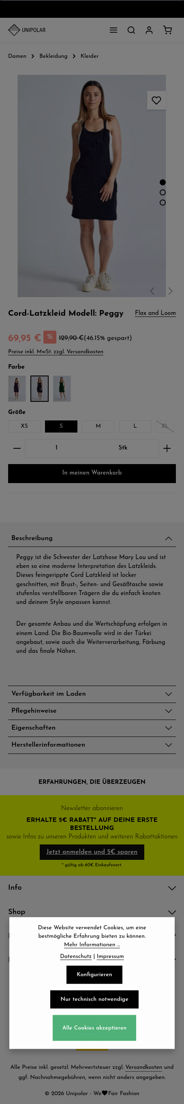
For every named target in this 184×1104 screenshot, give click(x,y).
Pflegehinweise (34, 711)
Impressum (110, 972)
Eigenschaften (33, 728)
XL (167, 428)
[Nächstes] (170, 291)
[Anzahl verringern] (17, 448)
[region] (92, 186)
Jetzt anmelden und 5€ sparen (92, 852)
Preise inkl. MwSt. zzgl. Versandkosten (55, 352)
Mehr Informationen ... (92, 961)
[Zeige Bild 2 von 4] (163, 193)
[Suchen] (131, 30)
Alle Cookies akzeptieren (94, 1044)
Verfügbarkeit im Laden (48, 694)
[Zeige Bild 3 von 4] (163, 203)
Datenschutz (76, 972)
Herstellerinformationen (48, 745)
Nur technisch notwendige (94, 1015)
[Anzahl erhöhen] (167, 448)
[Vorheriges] (153, 291)
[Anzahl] (56, 448)
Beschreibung (32, 538)
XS (24, 426)
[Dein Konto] (149, 30)
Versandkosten (143, 1067)
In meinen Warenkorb (92, 473)
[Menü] (113, 30)
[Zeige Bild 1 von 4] (163, 182)
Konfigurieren (94, 991)
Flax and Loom (155, 313)
